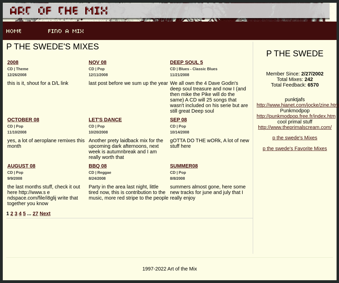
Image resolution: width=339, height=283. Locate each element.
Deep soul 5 (186, 62)
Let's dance (105, 119)
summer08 (184, 166)
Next (45, 213)
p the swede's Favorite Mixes (295, 148)
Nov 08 (97, 62)
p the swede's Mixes (294, 137)
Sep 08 (178, 119)
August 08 (21, 166)
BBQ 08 (98, 166)
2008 (12, 62)
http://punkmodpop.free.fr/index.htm (296, 116)
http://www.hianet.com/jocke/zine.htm (298, 105)
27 (35, 213)
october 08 (23, 119)
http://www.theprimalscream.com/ (295, 127)
